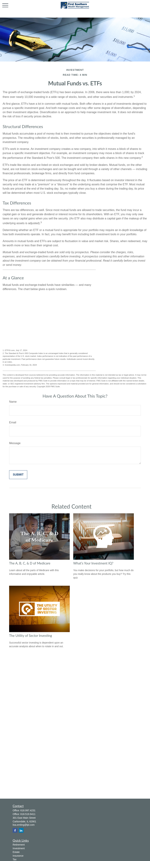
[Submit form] (18, 474)
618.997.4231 (27, 810)
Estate (16, 852)
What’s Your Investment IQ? (93, 563)
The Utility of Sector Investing (30, 636)
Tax (15, 859)
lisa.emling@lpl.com (24, 824)
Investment (19, 848)
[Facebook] (15, 830)
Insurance (18, 855)
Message (15, 443)
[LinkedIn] (21, 830)
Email (12, 422)
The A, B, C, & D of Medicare (29, 563)
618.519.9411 (27, 814)
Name (13, 401)
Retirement (19, 844)
